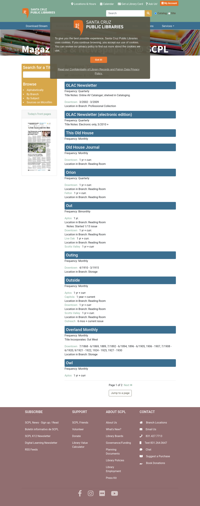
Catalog (160, 13)
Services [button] (167, 26)
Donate (76, 436)
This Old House (80, 133)
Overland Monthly (82, 329)
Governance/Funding (118, 442)
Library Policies (115, 460)
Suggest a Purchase (158, 456)
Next (128, 385)
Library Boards (114, 436)
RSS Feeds (31, 449)
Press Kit (111, 478)
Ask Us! (152, 4)
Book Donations (155, 463)
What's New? (113, 429)
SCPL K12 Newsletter (38, 436)
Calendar (107, 4)
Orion (71, 172)
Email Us (151, 429)
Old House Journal (82, 147)
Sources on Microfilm (39, 102)
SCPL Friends (80, 422)
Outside (73, 280)
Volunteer (78, 429)
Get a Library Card (130, 4)
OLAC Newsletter (81, 85)
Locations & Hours (84, 4)
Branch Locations (156, 422)
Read (55, 422)
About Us (111, 422)
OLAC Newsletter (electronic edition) (99, 114)
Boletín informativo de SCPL (42, 429)
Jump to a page (120, 393)
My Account (169, 3)
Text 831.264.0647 (156, 442)
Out (69, 205)
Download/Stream (37, 26)
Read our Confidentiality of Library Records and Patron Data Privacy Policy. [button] (98, 71)
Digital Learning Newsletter (41, 442)
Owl (69, 363)
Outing (72, 255)
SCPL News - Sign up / (38, 422)
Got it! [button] (98, 59)
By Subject (33, 98)
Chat (148, 449)
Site (172, 13)
